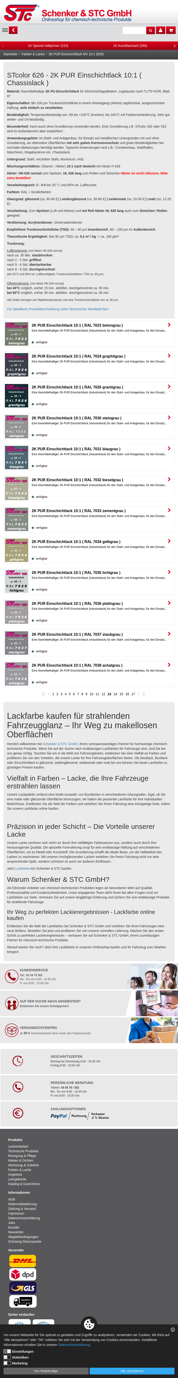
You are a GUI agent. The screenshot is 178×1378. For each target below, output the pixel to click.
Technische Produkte (23, 1151)
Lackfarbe (22, 868)
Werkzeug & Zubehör (23, 1165)
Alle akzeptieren (132, 1371)
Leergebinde (17, 1179)
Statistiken (16, 1357)
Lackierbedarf (18, 1146)
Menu (5, 30)
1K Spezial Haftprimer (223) (48, 46)
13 (109, 694)
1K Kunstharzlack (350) (130, 46)
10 (91, 694)
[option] (48, 45)
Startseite (10, 54)
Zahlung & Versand (22, 1209)
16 (127, 694)
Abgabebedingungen (23, 1237)
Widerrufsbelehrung (22, 1204)
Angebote (15, 1174)
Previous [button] (3, 45)
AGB (11, 1199)
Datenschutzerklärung (24, 1218)
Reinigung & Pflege (22, 1156)
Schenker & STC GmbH (60, 744)
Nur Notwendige (46, 1371)
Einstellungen (18, 1351)
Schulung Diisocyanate (24, 1241)
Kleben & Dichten (20, 1160)
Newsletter (16, 1232)
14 (115, 694)
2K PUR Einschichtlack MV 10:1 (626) (76, 54)
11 (97, 694)
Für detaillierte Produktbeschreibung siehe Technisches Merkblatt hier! (58, 309)
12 (103, 694)
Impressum (16, 1213)
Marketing (15, 1363)
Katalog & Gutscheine (24, 1184)
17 (133, 694)
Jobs (11, 1223)
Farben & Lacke (33, 54)
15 (121, 694)
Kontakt (13, 1227)
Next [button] (175, 45)
